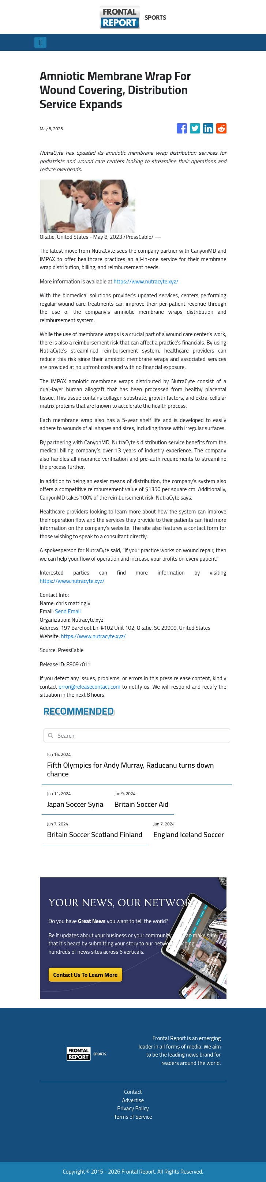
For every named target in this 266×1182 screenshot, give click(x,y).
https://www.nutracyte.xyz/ (145, 281)
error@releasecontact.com (89, 686)
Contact (133, 1092)
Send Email (67, 611)
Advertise (133, 1100)
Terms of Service (133, 1116)
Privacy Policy (133, 1108)
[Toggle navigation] (40, 42)
